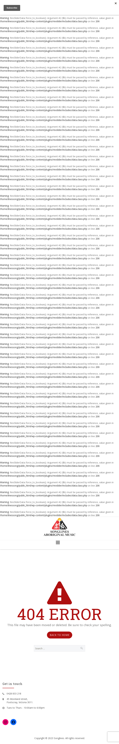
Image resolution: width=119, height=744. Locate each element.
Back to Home (59, 634)
